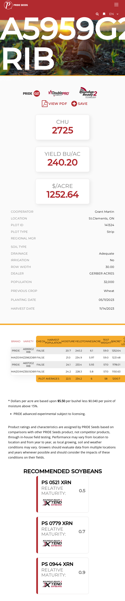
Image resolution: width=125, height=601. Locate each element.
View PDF (54, 103)
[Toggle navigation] (116, 4)
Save (79, 103)
